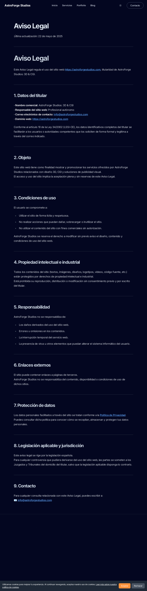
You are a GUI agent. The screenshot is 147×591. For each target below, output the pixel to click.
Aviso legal (5, 533)
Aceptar (124, 586)
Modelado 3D (98, 551)
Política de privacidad (18, 533)
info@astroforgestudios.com (71, 114)
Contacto (135, 5)
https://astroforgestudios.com (82, 69)
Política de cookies (36, 533)
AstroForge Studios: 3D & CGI (23, 527)
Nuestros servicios (72, 559)
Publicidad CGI (98, 547)
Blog (92, 5)
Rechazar (138, 586)
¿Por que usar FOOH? (73, 551)
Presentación (70, 547)
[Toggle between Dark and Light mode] (120, 5)
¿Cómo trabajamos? (73, 555)
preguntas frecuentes (73, 567)
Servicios (67, 5)
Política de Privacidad (112, 415)
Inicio (55, 5)
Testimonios (69, 563)
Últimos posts (70, 571)
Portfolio (81, 5)
